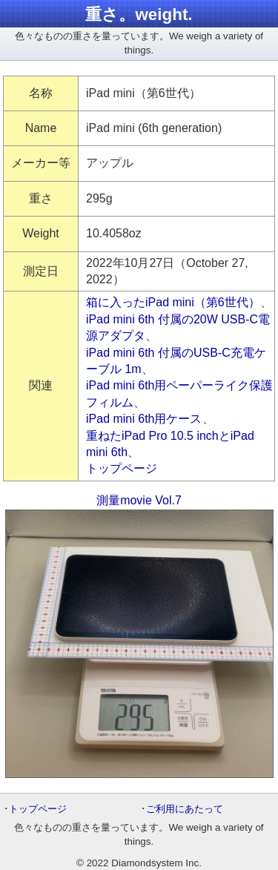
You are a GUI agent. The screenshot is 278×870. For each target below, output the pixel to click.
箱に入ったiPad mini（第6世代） (173, 302)
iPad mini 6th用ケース (144, 418)
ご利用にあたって (184, 808)
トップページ (121, 468)
